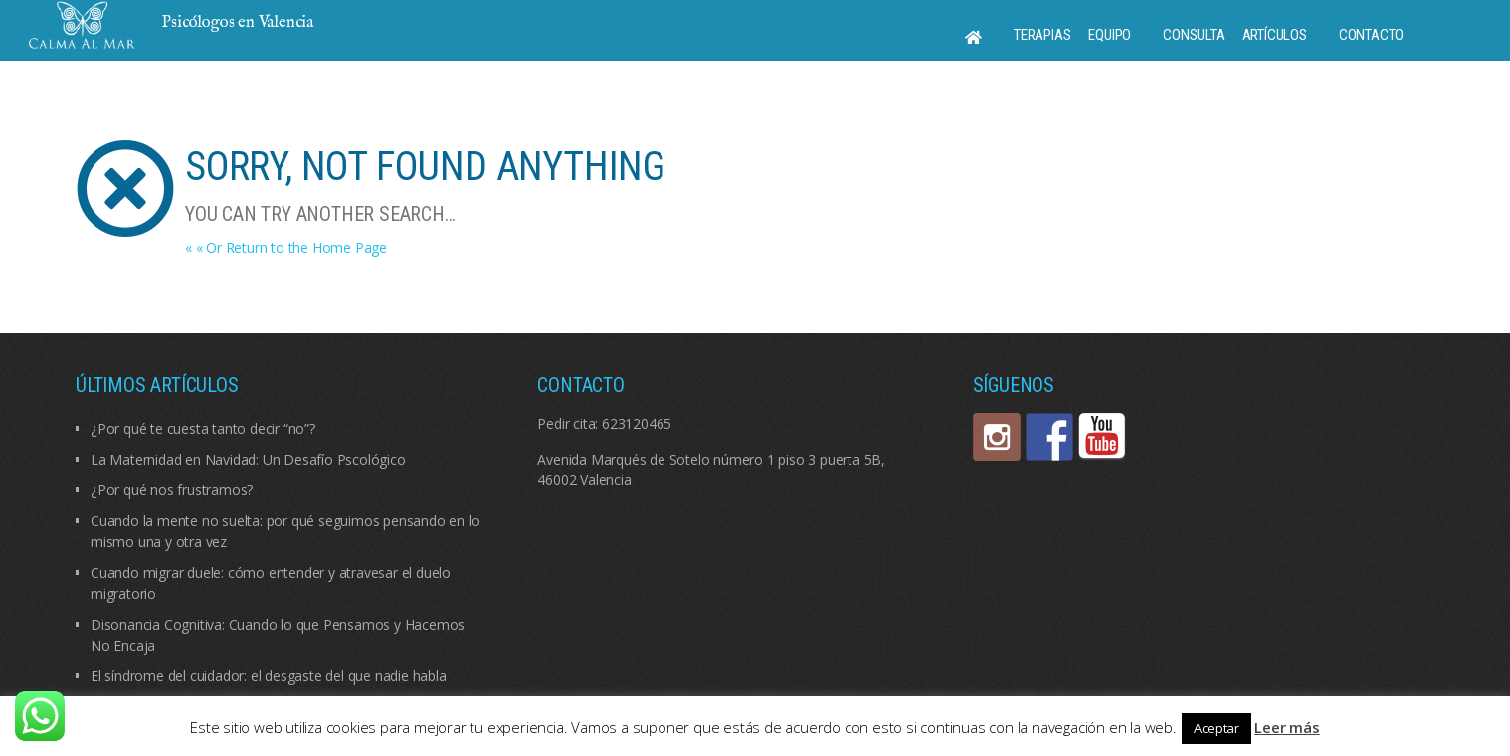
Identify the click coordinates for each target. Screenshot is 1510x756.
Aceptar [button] (1216, 728)
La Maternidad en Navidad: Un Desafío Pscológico (248, 459)
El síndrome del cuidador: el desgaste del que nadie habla (269, 675)
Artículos (1274, 35)
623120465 (636, 423)
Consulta (1193, 35)
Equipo (1109, 35)
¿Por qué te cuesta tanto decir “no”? (203, 428)
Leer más (1286, 727)
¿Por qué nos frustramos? (172, 489)
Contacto (1371, 35)
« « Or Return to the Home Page (286, 247)
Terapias (1042, 35)
